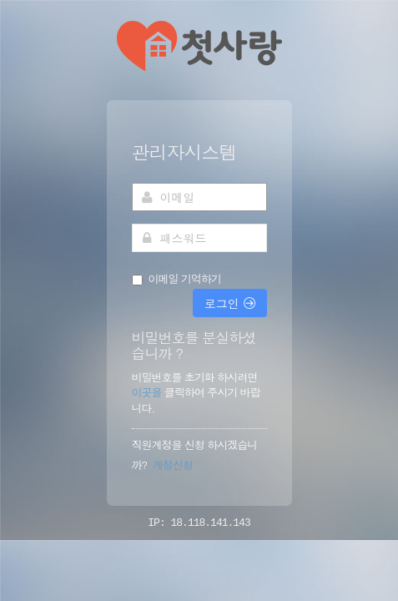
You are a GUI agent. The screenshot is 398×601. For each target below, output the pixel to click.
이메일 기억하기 (185, 278)
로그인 (229, 303)
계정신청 (173, 464)
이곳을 (148, 392)
